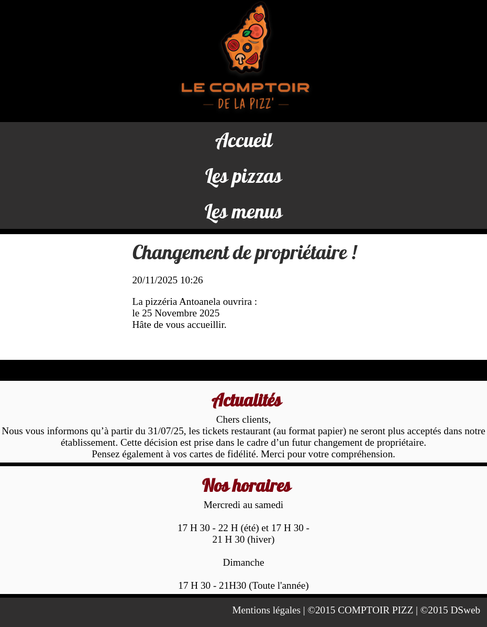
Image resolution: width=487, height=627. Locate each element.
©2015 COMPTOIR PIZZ (360, 609)
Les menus (244, 211)
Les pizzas (243, 175)
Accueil (243, 139)
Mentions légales (266, 609)
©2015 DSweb (450, 609)
